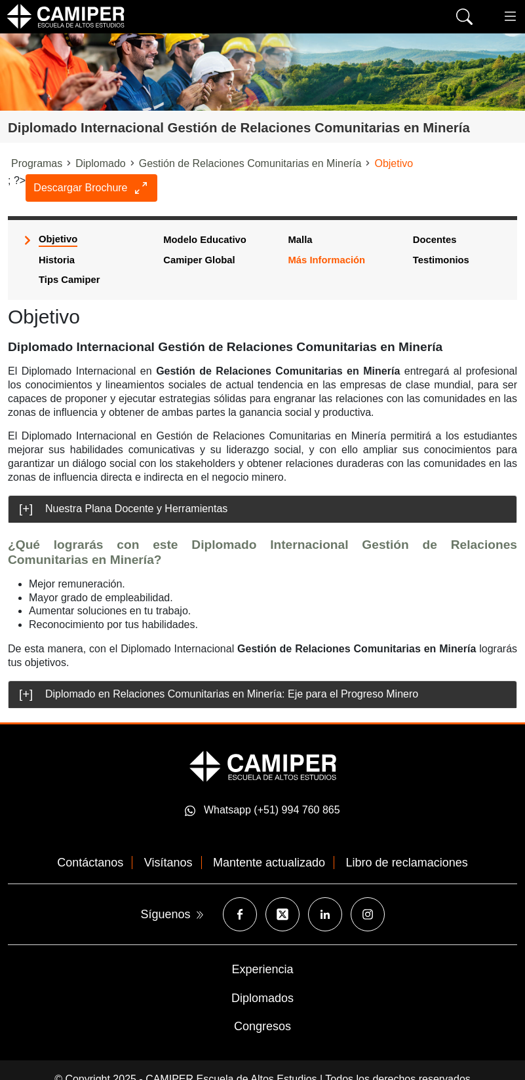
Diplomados (262, 998)
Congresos (262, 1026)
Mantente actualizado (269, 862)
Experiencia (262, 969)
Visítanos (168, 862)
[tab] (262, 509)
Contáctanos (90, 862)
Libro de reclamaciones (407, 862)
